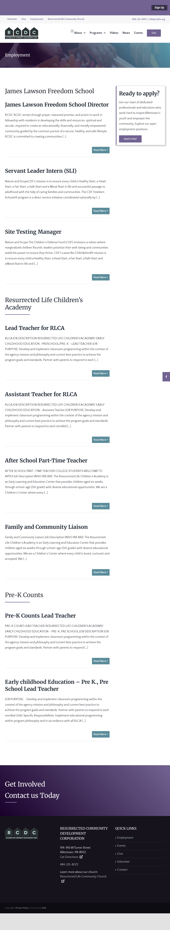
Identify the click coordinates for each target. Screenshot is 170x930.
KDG (44, 908)
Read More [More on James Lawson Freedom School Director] (100, 149)
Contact (122, 869)
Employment (125, 837)
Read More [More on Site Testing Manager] (100, 277)
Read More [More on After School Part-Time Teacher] (100, 506)
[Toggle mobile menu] (72, 31)
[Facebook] (166, 376)
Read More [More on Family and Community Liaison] (100, 572)
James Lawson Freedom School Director (57, 104)
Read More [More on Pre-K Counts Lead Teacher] (100, 661)
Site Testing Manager (33, 232)
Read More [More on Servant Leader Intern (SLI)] (100, 210)
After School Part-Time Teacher (46, 460)
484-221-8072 (139, 19)
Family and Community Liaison (46, 527)
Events (121, 845)
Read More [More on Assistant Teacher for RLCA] (100, 439)
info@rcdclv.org (157, 19)
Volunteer (123, 861)
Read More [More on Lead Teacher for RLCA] (100, 373)
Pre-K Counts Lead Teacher (40, 615)
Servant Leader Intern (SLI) (41, 171)
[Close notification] (5, 8)
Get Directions (69, 857)
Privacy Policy (22, 908)
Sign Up (159, 7)
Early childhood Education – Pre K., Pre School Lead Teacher (56, 685)
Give (120, 853)
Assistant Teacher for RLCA (41, 394)
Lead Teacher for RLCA (35, 328)
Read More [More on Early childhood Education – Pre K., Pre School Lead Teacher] (100, 734)
